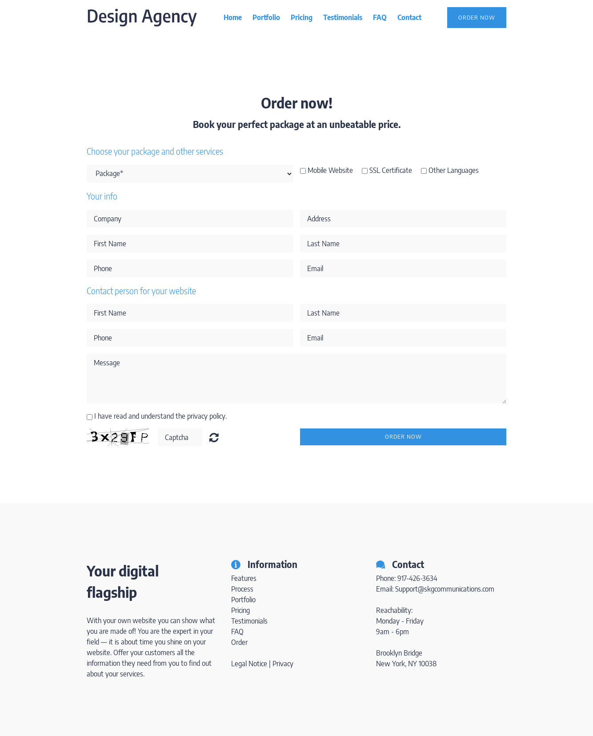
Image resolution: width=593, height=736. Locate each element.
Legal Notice (249, 663)
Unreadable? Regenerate (214, 437)
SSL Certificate (390, 170)
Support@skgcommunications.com (444, 588)
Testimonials (342, 17)
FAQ (380, 17)
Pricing (302, 17)
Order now (403, 436)
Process (242, 588)
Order (239, 642)
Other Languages (454, 170)
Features (243, 578)
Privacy (282, 663)
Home (233, 17)
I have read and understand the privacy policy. (160, 416)
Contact (409, 17)
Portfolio (266, 17)
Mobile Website (330, 170)
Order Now (476, 17)
